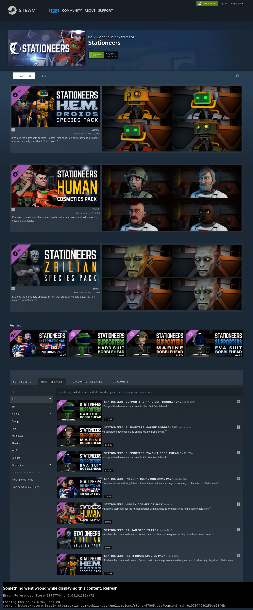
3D (31, 406)
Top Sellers (22, 381)
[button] (96, 55)
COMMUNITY (72, 10)
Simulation (31, 465)
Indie (31, 428)
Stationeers (104, 42)
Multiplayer (31, 436)
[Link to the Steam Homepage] (25, 13)
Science (31, 458)
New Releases (52, 381)
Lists (45, 75)
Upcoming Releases (88, 381)
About (90, 10)
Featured (24, 75)
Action (31, 414)
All (31, 399)
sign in (223, 3)
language (236, 3)
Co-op (31, 421)
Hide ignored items (22, 479)
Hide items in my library (25, 486)
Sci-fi (31, 450)
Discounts (120, 381)
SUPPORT (105, 10)
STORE (54, 10)
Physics (31, 443)
